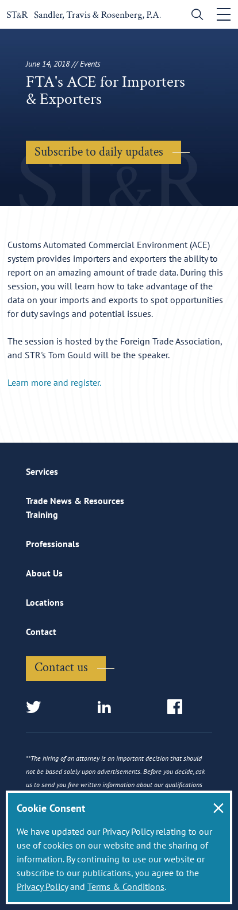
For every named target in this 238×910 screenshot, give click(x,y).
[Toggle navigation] (223, 14)
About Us (44, 573)
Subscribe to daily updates (98, 152)
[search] (195, 16)
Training (42, 514)
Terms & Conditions (125, 886)
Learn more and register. (54, 382)
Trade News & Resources (75, 500)
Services (42, 471)
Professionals (52, 543)
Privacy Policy (42, 886)
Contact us (61, 667)
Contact (41, 631)
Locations (45, 602)
